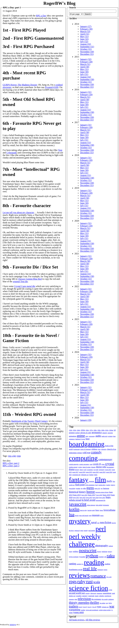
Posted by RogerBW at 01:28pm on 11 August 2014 (31, 508)
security (87, 593)
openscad (77, 530)
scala (96, 582)
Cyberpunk (11, 152)
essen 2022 (96, 472)
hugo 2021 (76, 497)
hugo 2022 (83, 497)
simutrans (99, 593)
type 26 (85, 607)
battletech (78, 439)
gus (102, 488)
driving (77, 469)
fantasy (78, 479)
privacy (110, 551)
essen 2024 (109, 472)
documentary (110, 467)
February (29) (86, 94)
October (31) (86, 49)
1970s (91, 430)
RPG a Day (41, 15)
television (84, 599)
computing (83, 458)
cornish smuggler (74, 464)
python (92, 555)
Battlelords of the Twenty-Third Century (29, 421)
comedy (96, 452)
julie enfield (99, 505)
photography (101, 545)
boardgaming (86, 444)
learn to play (83, 510)
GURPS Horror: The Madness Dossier (20, 85)
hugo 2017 (92, 495)
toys (110, 603)
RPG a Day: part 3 (11, 466)
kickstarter (106, 505)
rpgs (19, 456)
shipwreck (93, 593)
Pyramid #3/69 (51, 87)
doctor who (101, 467)
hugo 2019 (107, 495)
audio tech (104, 436)
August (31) (85, 110)
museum (96, 515)
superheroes (108, 596)
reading (94, 562)
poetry (71, 551)
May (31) (84, 36)
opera (81, 530)
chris (99, 449)
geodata (78, 488)
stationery (85, 596)
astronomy (92, 436)
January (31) (85, 92)
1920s (70, 430)
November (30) (87, 51)
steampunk (91, 596)
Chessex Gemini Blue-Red (30, 279)
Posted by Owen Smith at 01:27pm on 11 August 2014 (32, 473)
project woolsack (73, 556)
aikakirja (104, 433)
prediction (104, 551)
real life (90, 568)
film (100, 479)
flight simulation (90, 485)
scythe (110, 590)
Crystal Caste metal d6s (24, 286)
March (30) (85, 261)
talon (76, 599)
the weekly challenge (108, 599)
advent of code (85, 433)
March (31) (85, 64)
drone (81, 469)
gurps (90, 488)
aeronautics (96, 432)
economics (90, 469)
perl (100, 528)
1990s (99, 430)
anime (81, 435)
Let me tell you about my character (18, 212)
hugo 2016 (84, 495)
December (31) (87, 54)
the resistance (96, 599)
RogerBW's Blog (59, 3)
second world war (77, 593)
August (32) (85, 44)
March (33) (85, 31)
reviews (79, 575)
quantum (101, 556)
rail (105, 556)
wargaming (74, 609)
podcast (111, 546)
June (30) (84, 72)
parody (86, 530)
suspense (71, 599)
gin (82, 488)
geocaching (72, 488)
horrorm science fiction (101, 492)
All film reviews (92, 620)
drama (72, 469)
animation (72, 436)
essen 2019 (89, 472)
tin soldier (102, 603)
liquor (101, 510)
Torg (60, 150)
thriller (94, 602)
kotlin (74, 509)
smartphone (107, 593)
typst (99, 606)
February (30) (86, 29)
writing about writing (105, 610)
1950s (83, 430)
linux (97, 510)
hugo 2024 (96, 497)
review (105, 569)
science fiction (88, 588)
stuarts (97, 596)
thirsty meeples (79, 602)
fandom (91, 474)
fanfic (95, 474)
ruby (81, 581)
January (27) (85, 26)
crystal (109, 463)
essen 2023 (102, 472)
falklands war (85, 474)
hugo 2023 (89, 497)
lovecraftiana (109, 510)
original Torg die (20, 281)
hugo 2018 (99, 495)
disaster (93, 467)
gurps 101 (97, 488)
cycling (80, 467)
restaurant (100, 569)
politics (75, 551)
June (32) (84, 39)
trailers (73, 606)
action (77, 433)
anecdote (110, 433)
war (111, 606)
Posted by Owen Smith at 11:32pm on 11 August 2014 (32, 525)
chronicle (103, 449)
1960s (87, 430)
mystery (80, 521)
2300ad (111, 430)
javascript (77, 504)
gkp (84, 488)
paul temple (91, 530)
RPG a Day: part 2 (11, 463)
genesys (113, 485)
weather (83, 610)
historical (73, 491)
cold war (87, 452)
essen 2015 (108, 469)
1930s (74, 430)
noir (98, 523)
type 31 (89, 607)
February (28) (86, 62)
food (96, 485)
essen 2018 (82, 472)
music (102, 515)
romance (98, 575)
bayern (83, 439)
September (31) (87, 46)
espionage (102, 469)
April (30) (84, 67)
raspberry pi (80, 564)
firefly (109, 481)
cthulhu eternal (73, 467)
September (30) (87, 79)
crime (103, 464)
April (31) (84, 34)
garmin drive (102, 485)
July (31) (84, 74)
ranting (72, 563)
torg (107, 603)
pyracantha (82, 556)
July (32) (84, 41)
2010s (106, 430)
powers (99, 551)
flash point (80, 484)
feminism (91, 481)
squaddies (79, 596)
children (94, 449)
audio (98, 436)
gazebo (108, 485)
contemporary (105, 459)
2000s (103, 430)
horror (90, 491)
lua (71, 514)
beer (88, 439)
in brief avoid (88, 500)
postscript (87, 550)
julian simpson (91, 505)
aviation (110, 436)
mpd (90, 515)
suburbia (101, 596)
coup (91, 464)
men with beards (83, 515)
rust (89, 581)
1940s (78, 430)
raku (111, 555)
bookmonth (76, 449)
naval (94, 522)
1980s (95, 430)
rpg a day (12, 456)
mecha (77, 515)
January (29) (85, 420)
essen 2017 (75, 472)
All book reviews (76, 620)
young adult (78, 612)
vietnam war (105, 607)
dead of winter (87, 467)
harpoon (106, 488)
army (87, 436)
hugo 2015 (77, 495)
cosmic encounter (84, 464)
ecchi (84, 469)
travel (80, 607)
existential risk (76, 474)
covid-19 (97, 464)
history (82, 491)
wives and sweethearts (92, 610)
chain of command (85, 449)
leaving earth (91, 510)
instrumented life (100, 500)
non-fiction (105, 522)
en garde (96, 469)
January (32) (85, 59)
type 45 (94, 607)
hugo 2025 (102, 497)
